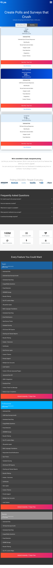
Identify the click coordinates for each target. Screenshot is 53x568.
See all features (27, 65)
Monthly (32, 25)
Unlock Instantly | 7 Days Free (26, 396)
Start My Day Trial (26, 62)
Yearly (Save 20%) (21, 25)
